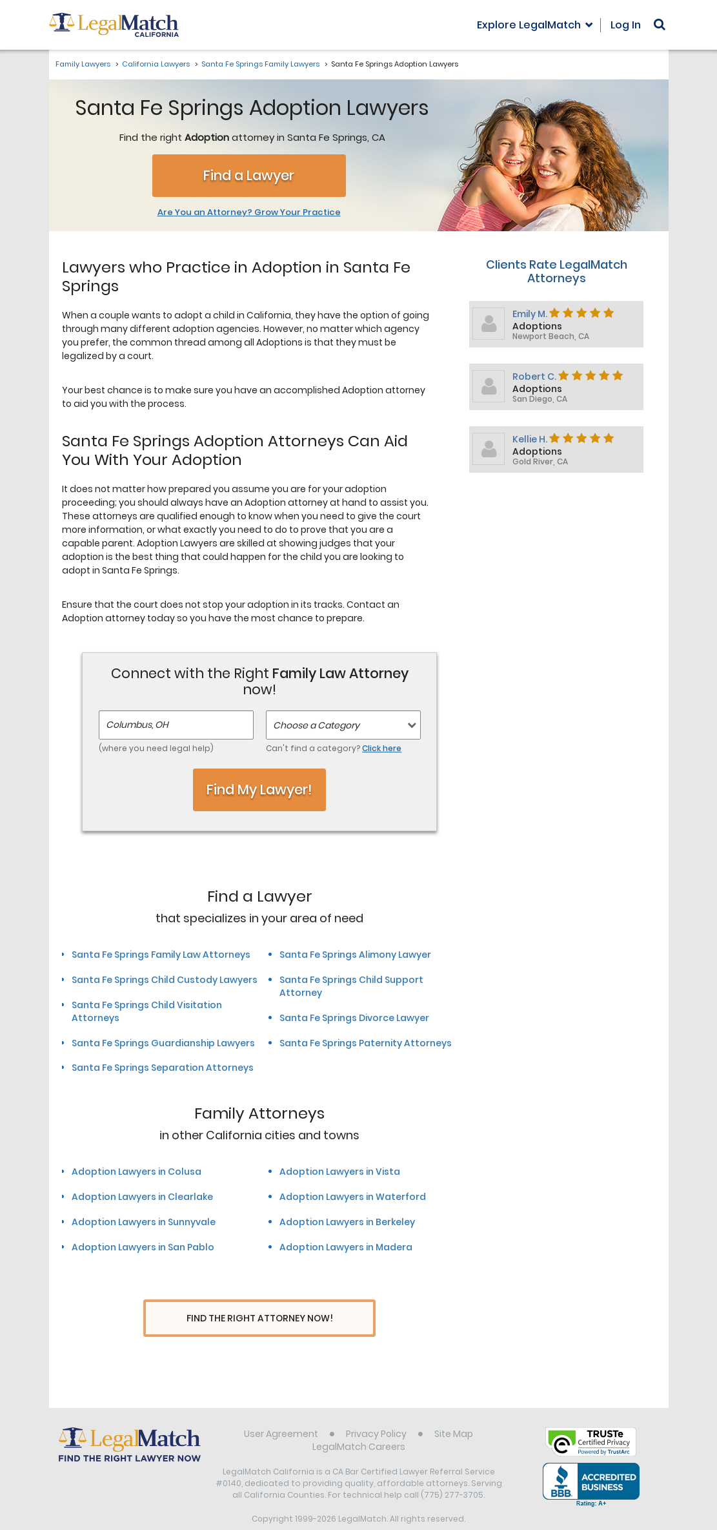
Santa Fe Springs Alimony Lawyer (355, 954)
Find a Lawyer (248, 175)
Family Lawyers (83, 64)
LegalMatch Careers (358, 1422)
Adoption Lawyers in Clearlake (142, 1196)
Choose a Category (316, 725)
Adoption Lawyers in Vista (339, 1171)
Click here (381, 748)
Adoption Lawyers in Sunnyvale (144, 1221)
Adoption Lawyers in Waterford (352, 1196)
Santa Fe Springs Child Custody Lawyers (165, 979)
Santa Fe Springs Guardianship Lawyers (163, 1043)
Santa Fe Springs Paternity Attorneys (365, 1043)
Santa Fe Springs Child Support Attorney (351, 986)
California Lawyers (156, 64)
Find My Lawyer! (259, 789)
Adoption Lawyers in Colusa (136, 1171)
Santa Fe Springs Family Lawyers (260, 64)
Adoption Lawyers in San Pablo (143, 1247)
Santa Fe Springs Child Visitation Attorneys (147, 1011)
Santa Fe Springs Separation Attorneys (163, 1067)
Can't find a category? (333, 748)
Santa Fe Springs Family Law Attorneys (161, 954)
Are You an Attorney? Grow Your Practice (249, 212)
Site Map (453, 1409)
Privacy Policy (376, 1409)
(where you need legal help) (156, 748)
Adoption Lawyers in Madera (345, 1247)
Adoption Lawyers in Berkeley (347, 1221)
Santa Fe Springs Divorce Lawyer (354, 1017)
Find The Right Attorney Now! (259, 1318)
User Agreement (281, 1409)
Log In (626, 24)
